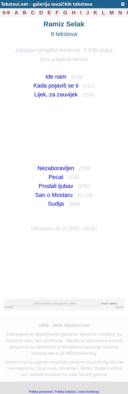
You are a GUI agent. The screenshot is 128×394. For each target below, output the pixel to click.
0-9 (6, 12)
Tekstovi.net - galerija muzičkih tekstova (46, 4)
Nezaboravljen (55, 168)
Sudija (56, 203)
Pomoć (8, 307)
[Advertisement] (64, 131)
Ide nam (56, 76)
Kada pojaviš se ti (55, 85)
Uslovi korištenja (88, 391)
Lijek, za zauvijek (56, 94)
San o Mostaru (54, 195)
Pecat (55, 177)
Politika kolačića (65, 391)
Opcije (119, 307)
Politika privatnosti (40, 391)
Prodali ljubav (56, 186)
